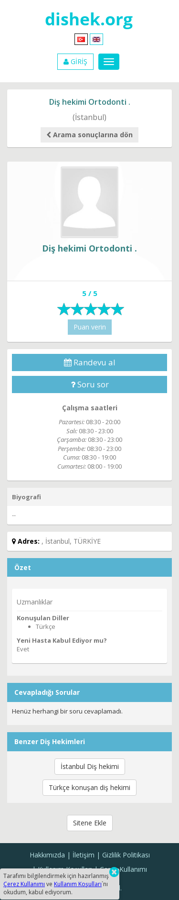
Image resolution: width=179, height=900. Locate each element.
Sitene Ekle (89, 822)
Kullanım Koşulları (78, 884)
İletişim (84, 854)
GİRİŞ (75, 61)
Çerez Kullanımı (123, 869)
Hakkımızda (47, 854)
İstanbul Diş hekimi (90, 766)
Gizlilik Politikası (126, 854)
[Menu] (108, 62)
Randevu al (90, 362)
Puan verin (90, 326)
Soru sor (90, 384)
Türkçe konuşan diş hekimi (89, 787)
